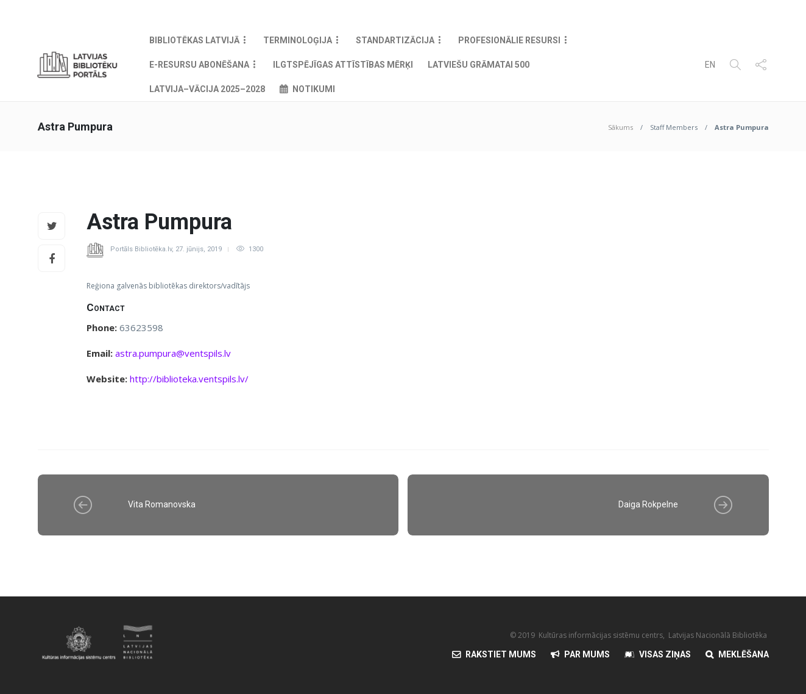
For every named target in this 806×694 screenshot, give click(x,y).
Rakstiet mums (500, 654)
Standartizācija (395, 40)
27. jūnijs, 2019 (198, 249)
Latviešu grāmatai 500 (478, 65)
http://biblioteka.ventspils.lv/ (189, 379)
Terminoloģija (297, 40)
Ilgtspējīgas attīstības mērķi (343, 65)
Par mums (587, 654)
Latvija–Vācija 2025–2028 (207, 89)
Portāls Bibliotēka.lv (141, 249)
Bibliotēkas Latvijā (194, 40)
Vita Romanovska (162, 504)
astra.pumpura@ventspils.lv (173, 353)
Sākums (620, 127)
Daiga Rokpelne (648, 504)
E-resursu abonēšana (199, 65)
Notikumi (313, 89)
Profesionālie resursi (509, 40)
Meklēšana (743, 654)
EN (710, 65)
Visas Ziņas (665, 654)
